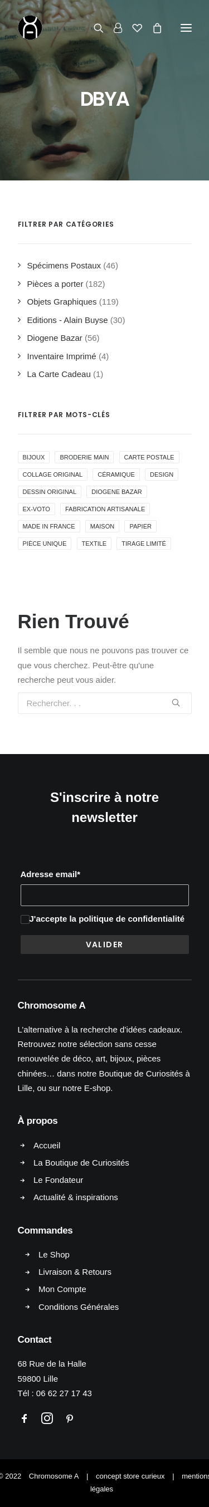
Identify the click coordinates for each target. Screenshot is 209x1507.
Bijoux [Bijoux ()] (34, 457)
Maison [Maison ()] (102, 526)
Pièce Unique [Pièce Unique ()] (45, 543)
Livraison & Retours (74, 1271)
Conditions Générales (78, 1307)
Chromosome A (54, 1476)
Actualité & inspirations (75, 1197)
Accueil (46, 1145)
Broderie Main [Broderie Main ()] (84, 457)
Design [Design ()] (161, 474)
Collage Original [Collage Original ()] (53, 474)
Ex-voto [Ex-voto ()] (36, 509)
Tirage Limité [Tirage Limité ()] (143, 543)
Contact (35, 1339)
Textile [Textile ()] (94, 543)
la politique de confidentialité (126, 918)
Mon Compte (62, 1289)
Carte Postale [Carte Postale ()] (149, 457)
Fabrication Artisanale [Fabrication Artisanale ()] (105, 509)
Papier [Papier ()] (140, 526)
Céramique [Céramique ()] (116, 474)
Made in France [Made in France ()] (49, 526)
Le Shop (54, 1254)
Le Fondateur (58, 1180)
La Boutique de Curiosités (81, 1162)
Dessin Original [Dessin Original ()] (50, 491)
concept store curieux (130, 1476)
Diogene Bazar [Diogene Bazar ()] (116, 491)
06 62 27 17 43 (64, 1393)
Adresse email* (51, 874)
